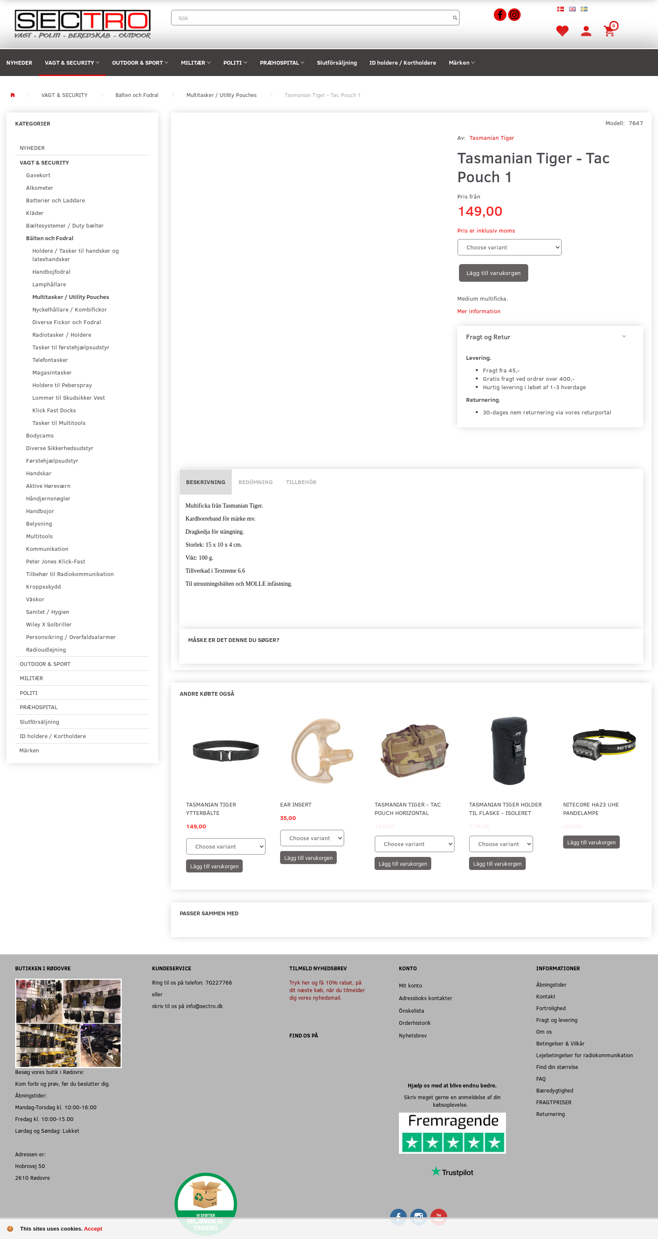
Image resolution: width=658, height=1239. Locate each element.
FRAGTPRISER (553, 1101)
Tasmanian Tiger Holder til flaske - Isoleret (505, 808)
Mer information (479, 311)
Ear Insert (296, 804)
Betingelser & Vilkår (560, 1043)
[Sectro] (82, 23)
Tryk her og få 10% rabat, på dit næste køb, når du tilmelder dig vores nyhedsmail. (327, 990)
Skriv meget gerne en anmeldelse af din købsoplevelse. (452, 1100)
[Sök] (455, 17)
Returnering (550, 1113)
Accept (93, 1229)
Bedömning (256, 482)
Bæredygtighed (554, 1090)
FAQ (541, 1078)
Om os (544, 1031)
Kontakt (546, 996)
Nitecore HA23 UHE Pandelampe (591, 808)
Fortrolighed (551, 1007)
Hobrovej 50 (30, 1165)
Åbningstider (551, 984)
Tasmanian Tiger (491, 137)
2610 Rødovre (32, 1177)
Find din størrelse (557, 1066)
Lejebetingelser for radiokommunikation (584, 1054)
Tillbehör (301, 482)
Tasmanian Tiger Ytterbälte (211, 808)
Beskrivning (205, 482)
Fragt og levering (556, 1019)
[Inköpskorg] (611, 30)
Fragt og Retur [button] (488, 337)
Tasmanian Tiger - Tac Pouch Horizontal (408, 808)
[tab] (550, 336)
